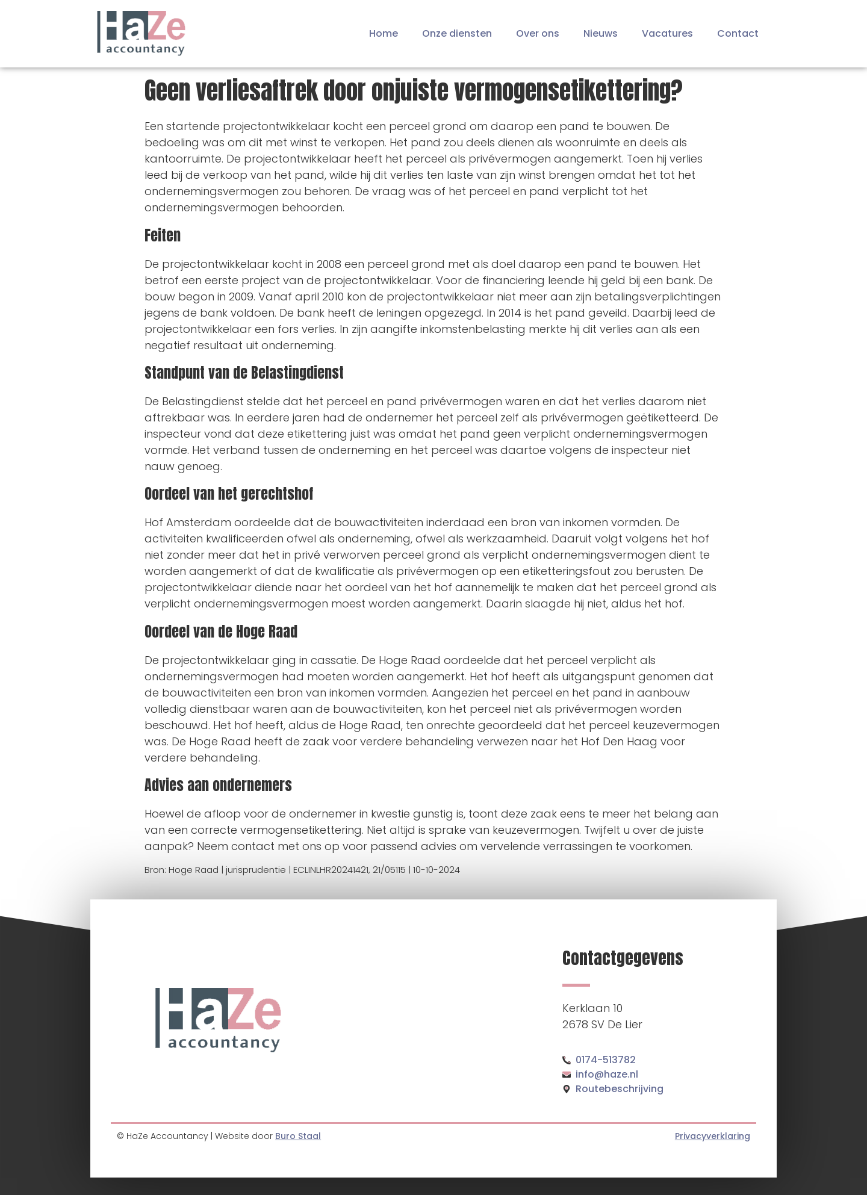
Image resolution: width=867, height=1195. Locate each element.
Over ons (537, 33)
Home (383, 33)
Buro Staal (298, 1136)
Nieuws (600, 33)
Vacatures (667, 33)
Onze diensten (457, 33)
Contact (738, 33)
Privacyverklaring (712, 1136)
